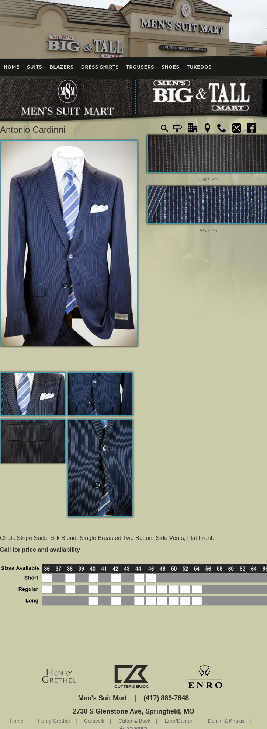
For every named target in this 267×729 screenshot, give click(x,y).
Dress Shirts (100, 67)
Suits (34, 67)
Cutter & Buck (134, 721)
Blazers (61, 67)
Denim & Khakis (226, 721)
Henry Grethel (54, 721)
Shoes (170, 67)
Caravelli (94, 721)
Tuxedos (199, 67)
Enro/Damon (179, 721)
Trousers (140, 67)
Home (12, 67)
